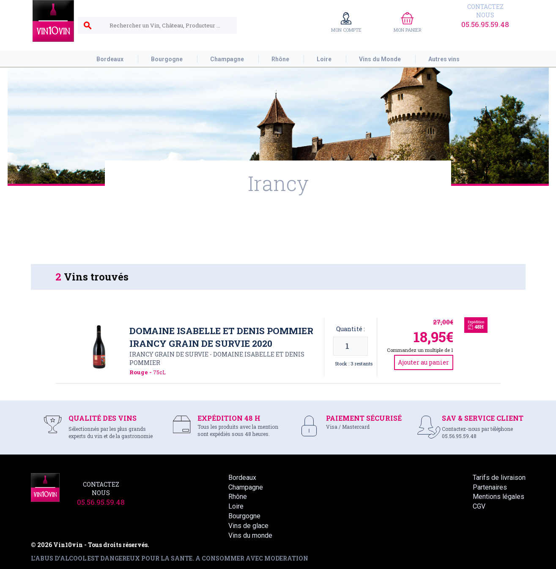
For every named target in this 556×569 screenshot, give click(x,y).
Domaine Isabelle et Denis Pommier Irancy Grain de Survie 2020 (221, 337)
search (87, 26)
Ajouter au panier (423, 362)
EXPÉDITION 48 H (228, 418)
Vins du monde (250, 535)
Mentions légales (498, 497)
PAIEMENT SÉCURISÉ (364, 418)
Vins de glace (248, 526)
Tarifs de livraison (499, 478)
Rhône (237, 497)
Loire (236, 506)
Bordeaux (242, 478)
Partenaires (490, 487)
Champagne (245, 487)
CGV (479, 506)
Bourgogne (244, 516)
